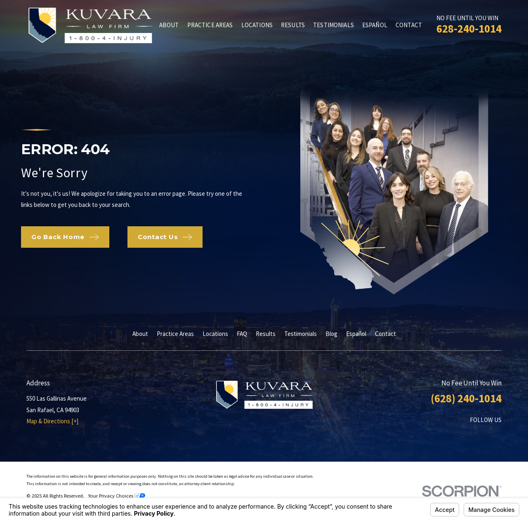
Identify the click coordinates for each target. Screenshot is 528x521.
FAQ (242, 334)
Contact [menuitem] (409, 25)
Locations (215, 334)
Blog (331, 334)
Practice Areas (175, 334)
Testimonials (300, 334)
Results (266, 334)
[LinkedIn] (476, 435)
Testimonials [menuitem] (333, 25)
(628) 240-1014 (466, 398)
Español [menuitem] (374, 25)
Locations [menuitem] (257, 25)
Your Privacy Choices (116, 496)
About (140, 334)
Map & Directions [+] (52, 421)
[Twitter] (497, 435)
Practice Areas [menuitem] (210, 25)
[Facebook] (456, 435)
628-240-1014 (469, 28)
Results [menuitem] (293, 25)
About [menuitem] (169, 25)
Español (356, 334)
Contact (385, 334)
